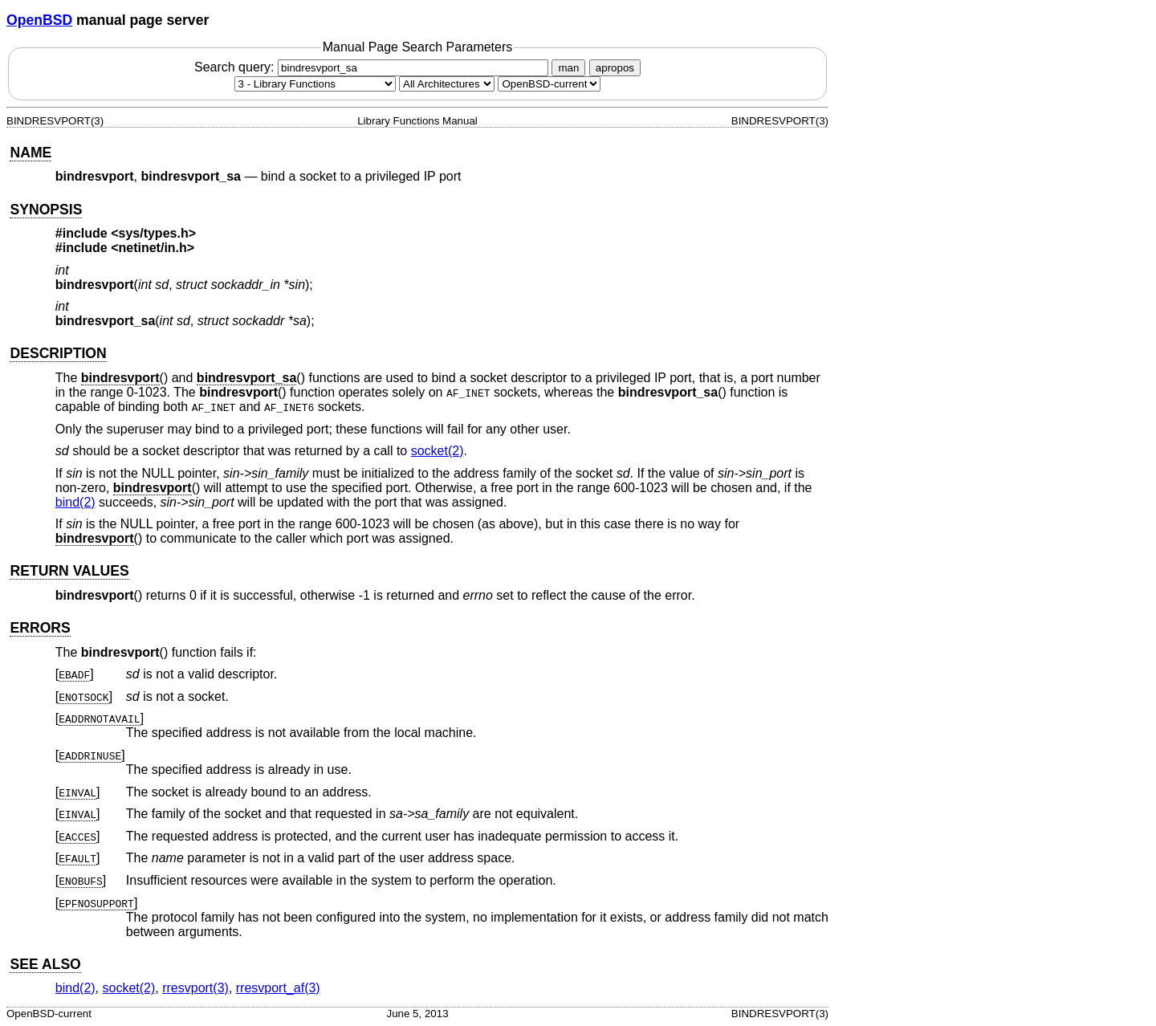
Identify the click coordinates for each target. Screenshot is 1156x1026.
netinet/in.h (153, 247)
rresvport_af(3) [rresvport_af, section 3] (278, 988)
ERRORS (40, 628)
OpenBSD (39, 20)
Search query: (373, 67)
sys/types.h (154, 233)
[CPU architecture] (447, 84)
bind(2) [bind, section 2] (75, 502)
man (568, 68)
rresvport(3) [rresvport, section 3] (195, 988)
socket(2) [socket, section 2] (437, 451)
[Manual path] (549, 84)
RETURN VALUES (69, 571)
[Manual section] (315, 84)
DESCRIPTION (58, 353)
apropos (615, 68)
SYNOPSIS (46, 210)
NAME (30, 153)
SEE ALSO (45, 964)
